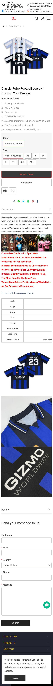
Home (3, 26)
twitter (23, 201)
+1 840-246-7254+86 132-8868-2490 (14, 6)
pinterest (33, 201)
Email (4, 547)
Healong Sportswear (16, 12)
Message (6, 584)
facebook (14, 201)
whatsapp (28, 201)
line (18, 201)
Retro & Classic (15, 26)
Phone (5, 572)
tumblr (37, 201)
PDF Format (4, 190)
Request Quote (26, 174)
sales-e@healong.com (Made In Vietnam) (41, 6)
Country (6, 560)
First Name (6, 535)
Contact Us (26, 182)
